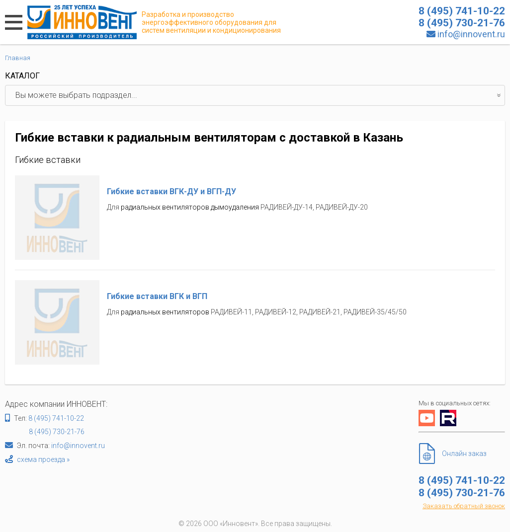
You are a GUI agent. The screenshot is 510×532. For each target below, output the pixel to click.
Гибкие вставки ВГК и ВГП (157, 296)
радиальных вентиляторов (165, 312)
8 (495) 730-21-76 (57, 432)
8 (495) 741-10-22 (56, 418)
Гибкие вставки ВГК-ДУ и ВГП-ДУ (171, 191)
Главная (17, 58)
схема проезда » (43, 459)
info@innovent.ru (471, 34)
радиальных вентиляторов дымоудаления (190, 207)
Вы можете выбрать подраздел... (260, 95)
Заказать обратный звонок (464, 506)
